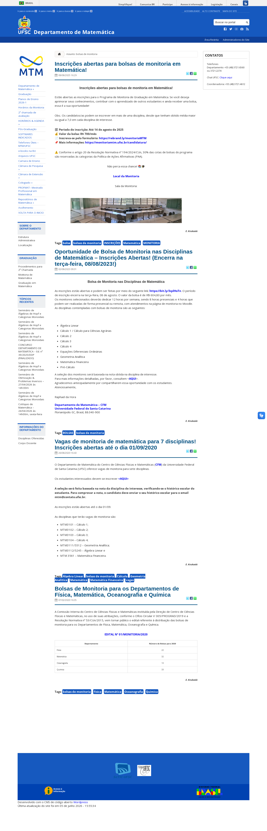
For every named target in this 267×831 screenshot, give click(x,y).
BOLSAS (68, 438)
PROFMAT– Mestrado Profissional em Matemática (30, 191)
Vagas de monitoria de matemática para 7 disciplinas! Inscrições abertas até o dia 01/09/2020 (118, 454)
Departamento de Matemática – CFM (80, 410)
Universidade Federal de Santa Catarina (83, 413)
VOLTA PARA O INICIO (31, 212)
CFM (158, 479)
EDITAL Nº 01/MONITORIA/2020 (126, 658)
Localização (25, 245)
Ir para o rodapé (83, 11)
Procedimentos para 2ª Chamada (30, 268)
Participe (174, 4)
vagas (130, 594)
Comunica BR (155, 4)
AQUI (132, 383)
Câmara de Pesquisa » (30, 167)
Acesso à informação (196, 4)
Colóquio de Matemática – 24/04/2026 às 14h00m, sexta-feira (30, 409)
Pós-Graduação (27, 129)
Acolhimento (25, 207)
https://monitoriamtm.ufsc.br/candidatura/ (116, 144)
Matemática (131, 245)
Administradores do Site (236, 39)
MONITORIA (151, 245)
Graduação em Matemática (27, 284)
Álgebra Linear (73, 590)
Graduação (24, 94)
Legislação (219, 4)
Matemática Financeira (106, 594)
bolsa (66, 245)
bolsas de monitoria (87, 245)
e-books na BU (27, 151)
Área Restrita (212, 39)
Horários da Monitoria (31, 107)
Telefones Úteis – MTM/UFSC (28, 144)
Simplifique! (135, 4)
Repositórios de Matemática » (27, 201)
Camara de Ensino (29, 161)
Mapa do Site (230, 11)
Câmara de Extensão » (30, 176)
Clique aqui (226, 77)
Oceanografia (133, 715)
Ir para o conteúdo (27, 11)
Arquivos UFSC (27, 156)
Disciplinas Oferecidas (31, 438)
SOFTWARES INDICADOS (25, 135)
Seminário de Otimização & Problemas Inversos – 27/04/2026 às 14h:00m (31, 381)
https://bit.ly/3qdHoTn (165, 296)
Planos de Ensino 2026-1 (28, 100)
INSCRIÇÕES (112, 245)
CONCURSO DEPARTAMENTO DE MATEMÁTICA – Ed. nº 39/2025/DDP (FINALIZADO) (30, 351)
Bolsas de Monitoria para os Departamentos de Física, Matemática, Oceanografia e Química (122, 610)
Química (152, 715)
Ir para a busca (65, 11)
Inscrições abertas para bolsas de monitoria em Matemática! (122, 67)
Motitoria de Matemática (25, 276)
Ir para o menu (47, 11)
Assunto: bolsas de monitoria (81, 53)
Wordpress (80, 825)
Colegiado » (25, 182)
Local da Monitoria (126, 178)
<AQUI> (123, 493)
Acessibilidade (192, 11)
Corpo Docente (27, 443)
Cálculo (122, 590)
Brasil (29, 3)
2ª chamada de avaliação (27, 114)
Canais (235, 4)
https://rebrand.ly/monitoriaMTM (122, 140)
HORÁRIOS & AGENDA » (31, 122)
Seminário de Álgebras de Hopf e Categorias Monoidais (31, 313)
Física (97, 715)
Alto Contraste (211, 11)
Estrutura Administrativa (26, 238)
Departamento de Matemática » (28, 87)
